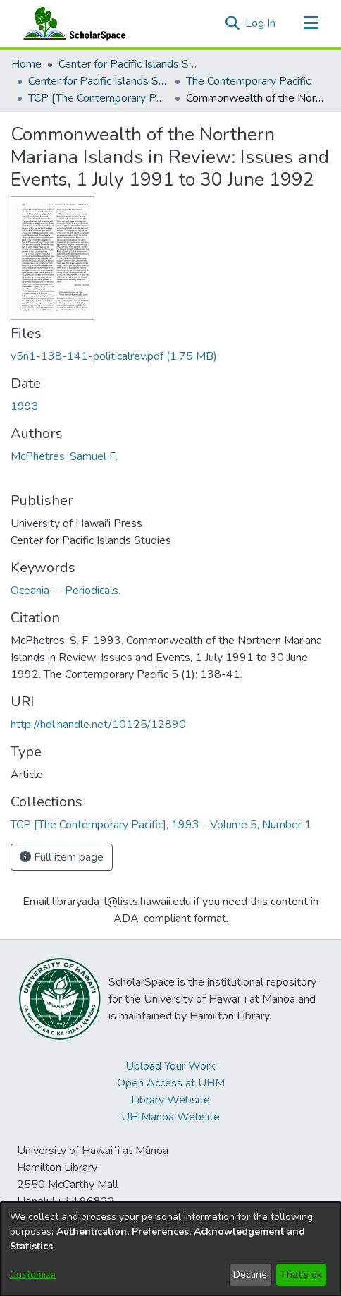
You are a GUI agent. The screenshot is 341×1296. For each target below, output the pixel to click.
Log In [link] (261, 23)
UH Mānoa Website (170, 1117)
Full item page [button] (62, 857)
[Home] (71, 23)
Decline (250, 1274)
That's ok (301, 1274)
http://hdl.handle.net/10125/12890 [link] (98, 724)
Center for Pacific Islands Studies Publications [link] (98, 81)
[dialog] (170, 1249)
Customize (33, 1274)
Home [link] (26, 64)
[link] (114, 356)
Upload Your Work (170, 1066)
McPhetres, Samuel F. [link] (64, 456)
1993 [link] (25, 406)
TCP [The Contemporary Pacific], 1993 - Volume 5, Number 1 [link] (98, 98)
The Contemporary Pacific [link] (248, 81)
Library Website (170, 1100)
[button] (232, 23)
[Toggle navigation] (310, 23)
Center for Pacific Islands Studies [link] (128, 64)
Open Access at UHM (171, 1083)
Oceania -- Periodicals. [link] (65, 590)
